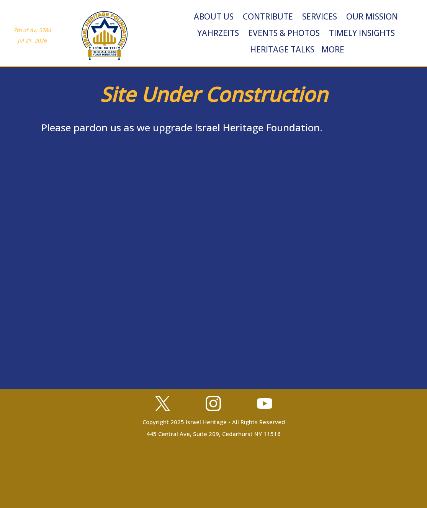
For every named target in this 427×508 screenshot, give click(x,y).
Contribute (268, 16)
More (332, 49)
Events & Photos (284, 33)
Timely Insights (362, 33)
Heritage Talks (282, 49)
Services (319, 16)
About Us (214, 16)
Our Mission (372, 16)
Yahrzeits (218, 33)
